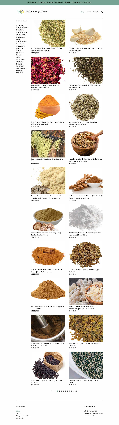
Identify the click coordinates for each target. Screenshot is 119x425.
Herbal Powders (21, 41)
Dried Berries (20, 35)
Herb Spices (20, 44)
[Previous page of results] (51, 391)
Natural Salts (20, 46)
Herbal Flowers (21, 32)
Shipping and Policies (23, 416)
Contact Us (19, 418)
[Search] (102, 12)
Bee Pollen (19, 62)
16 (76, 391)
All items (19, 25)
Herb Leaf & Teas (22, 27)
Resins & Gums (21, 68)
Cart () (95, 12)
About (89, 12)
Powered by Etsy (90, 416)
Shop (82, 12)
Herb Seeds (20, 30)
